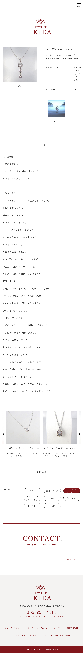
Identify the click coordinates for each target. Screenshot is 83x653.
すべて (32, 490)
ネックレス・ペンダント (72, 490)
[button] (3, 434)
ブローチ (52, 498)
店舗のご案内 (41, 472)
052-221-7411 (41, 613)
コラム (43, 635)
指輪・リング (52, 490)
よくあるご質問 (18, 635)
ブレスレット (72, 498)
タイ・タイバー (32, 505)
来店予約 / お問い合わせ (61, 635)
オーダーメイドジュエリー (38, 628)
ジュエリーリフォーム (14, 628)
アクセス (73, 560)
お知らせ (33, 635)
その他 (52, 505)
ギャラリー (58, 628)
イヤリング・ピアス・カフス (32, 498)
